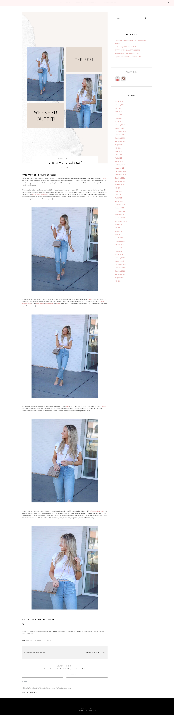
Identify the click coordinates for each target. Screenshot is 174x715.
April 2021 (118, 198)
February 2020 (120, 241)
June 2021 (118, 191)
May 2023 (118, 115)
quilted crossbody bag (96, 511)
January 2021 (119, 208)
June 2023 (118, 111)
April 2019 (118, 251)
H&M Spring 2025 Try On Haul (125, 47)
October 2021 (120, 178)
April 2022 (118, 158)
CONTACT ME (78, 3)
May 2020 (118, 231)
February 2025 (120, 105)
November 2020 (120, 214)
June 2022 (118, 151)
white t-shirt (49, 304)
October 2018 (120, 271)
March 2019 (119, 254)
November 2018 (120, 268)
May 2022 (118, 155)
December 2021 (120, 171)
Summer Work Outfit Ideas (95, 652)
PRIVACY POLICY (91, 3)
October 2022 (120, 138)
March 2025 (119, 101)
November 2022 (120, 135)
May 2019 (118, 248)
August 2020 (119, 224)
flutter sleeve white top (39, 194)
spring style (39, 640)
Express (104, 178)
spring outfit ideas (64, 158)
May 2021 (118, 194)
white (104, 406)
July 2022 (118, 148)
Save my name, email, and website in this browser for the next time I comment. (47, 688)
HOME (59, 3)
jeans (67, 406)
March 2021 (119, 201)
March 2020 (119, 238)
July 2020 (118, 228)
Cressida (80, 710)
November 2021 (120, 175)
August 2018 (119, 278)
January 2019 (119, 261)
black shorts (40, 304)
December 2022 (120, 131)
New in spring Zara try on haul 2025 (127, 53)
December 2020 (120, 211)
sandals (90, 299)
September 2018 (121, 274)
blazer (58, 304)
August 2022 (119, 145)
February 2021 (120, 204)
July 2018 (118, 281)
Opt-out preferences (109, 3)
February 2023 (120, 125)
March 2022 (119, 161)
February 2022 (120, 165)
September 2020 (121, 221)
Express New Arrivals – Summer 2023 (128, 57)
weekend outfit (49, 640)
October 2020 (120, 218)
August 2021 (119, 185)
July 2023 (118, 108)
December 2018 (120, 264)
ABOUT (67, 3)
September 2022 (121, 141)
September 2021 (121, 181)
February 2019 (120, 258)
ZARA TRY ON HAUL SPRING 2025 (127, 50)
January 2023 (119, 128)
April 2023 (118, 118)
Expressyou (30, 640)
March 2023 (119, 121)
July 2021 (118, 188)
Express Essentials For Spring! (35, 652)
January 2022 (119, 168)
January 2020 (119, 244)
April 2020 (118, 234)
